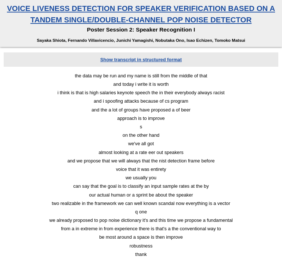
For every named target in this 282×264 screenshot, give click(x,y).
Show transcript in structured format (141, 59)
